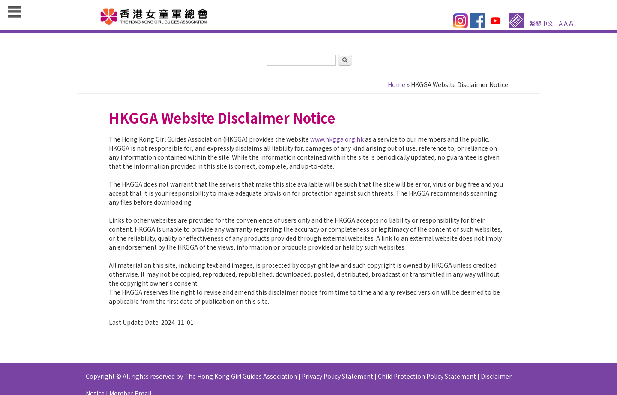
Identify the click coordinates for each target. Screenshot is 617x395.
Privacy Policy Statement (337, 376)
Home (396, 84)
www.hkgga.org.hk (337, 139)
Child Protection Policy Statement (427, 376)
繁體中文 (541, 23)
